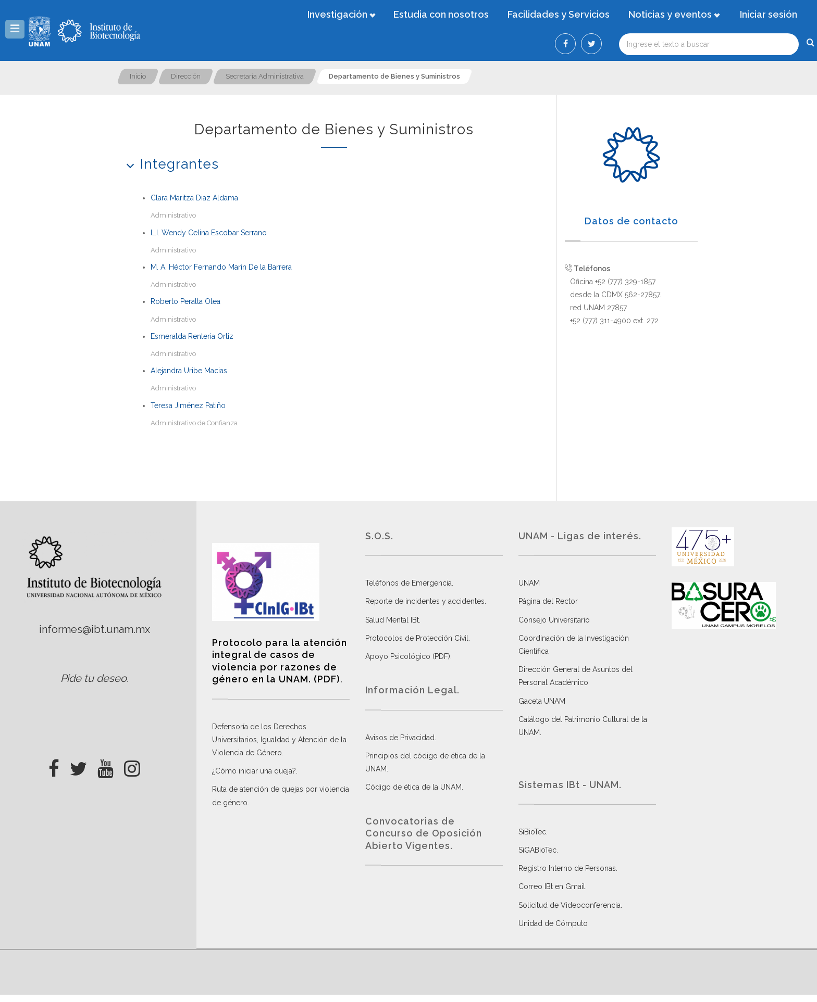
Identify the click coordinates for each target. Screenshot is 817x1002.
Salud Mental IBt (392, 620)
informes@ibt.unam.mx (94, 629)
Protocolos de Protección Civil (416, 638)
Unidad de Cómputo (553, 923)
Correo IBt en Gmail (551, 886)
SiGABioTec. (538, 850)
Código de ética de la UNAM (413, 787)
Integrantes (169, 163)
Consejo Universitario (554, 620)
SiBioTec (532, 832)
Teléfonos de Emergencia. (409, 583)
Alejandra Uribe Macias (189, 370)
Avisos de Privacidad (400, 737)
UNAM (529, 583)
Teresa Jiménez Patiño (188, 405)
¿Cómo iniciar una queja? (254, 771)
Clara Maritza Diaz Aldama (194, 198)
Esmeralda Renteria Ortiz (192, 336)
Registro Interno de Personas (567, 868)
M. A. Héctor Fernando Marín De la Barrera (221, 267)
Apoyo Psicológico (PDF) (407, 656)
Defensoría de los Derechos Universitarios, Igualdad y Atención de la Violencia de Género (279, 739)
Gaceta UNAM (541, 701)
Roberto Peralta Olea (185, 301)
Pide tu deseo (93, 678)
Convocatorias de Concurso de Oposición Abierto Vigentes (423, 833)
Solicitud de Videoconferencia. (570, 905)
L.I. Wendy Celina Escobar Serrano (209, 233)
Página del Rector (548, 601)
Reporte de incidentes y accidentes (425, 601)
